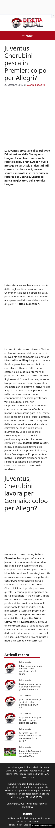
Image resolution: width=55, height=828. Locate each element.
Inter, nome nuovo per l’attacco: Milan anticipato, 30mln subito (30, 669)
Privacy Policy (15, 824)
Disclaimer (29, 824)
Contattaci (27, 806)
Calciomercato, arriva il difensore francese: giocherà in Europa (30, 686)
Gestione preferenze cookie (42, 825)
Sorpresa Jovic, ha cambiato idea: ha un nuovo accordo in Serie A (30, 736)
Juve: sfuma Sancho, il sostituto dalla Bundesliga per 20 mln (30, 703)
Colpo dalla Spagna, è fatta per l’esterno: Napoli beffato (30, 753)
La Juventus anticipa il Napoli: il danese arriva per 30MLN (30, 720)
